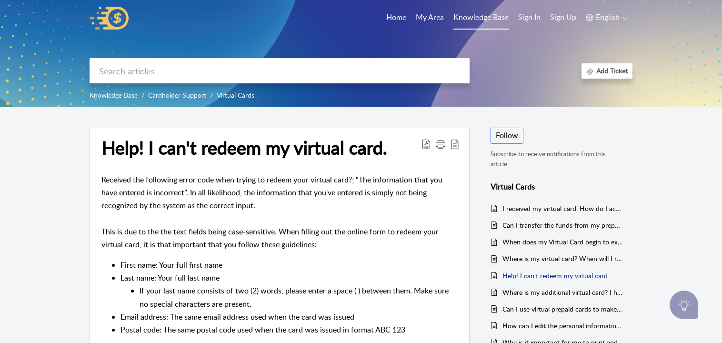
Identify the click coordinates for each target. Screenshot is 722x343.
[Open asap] (684, 305)
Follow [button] (507, 135)
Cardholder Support (177, 95)
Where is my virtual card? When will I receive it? (562, 258)
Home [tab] (396, 17)
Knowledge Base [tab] (481, 17)
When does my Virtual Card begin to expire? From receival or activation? (562, 241)
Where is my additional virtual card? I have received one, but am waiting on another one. (562, 292)
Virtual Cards (235, 95)
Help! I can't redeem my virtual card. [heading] (244, 148)
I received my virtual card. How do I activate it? (562, 208)
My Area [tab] (430, 17)
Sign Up (563, 17)
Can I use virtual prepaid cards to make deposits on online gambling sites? (562, 308)
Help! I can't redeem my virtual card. (555, 275)
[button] (606, 18)
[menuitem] (529, 18)
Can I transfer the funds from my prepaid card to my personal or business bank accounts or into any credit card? (562, 225)
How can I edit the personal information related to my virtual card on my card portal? (562, 325)
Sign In (529, 17)
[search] (280, 70)
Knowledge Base (114, 95)
